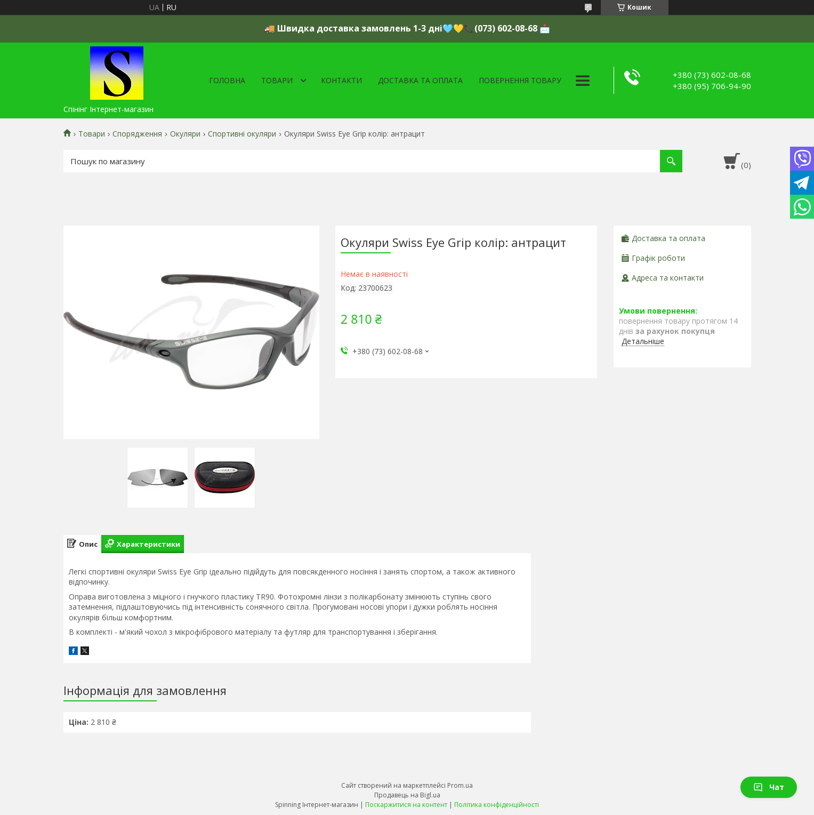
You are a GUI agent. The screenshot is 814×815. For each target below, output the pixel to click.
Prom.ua (460, 785)
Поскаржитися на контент (406, 804)
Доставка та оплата (420, 80)
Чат (768, 787)
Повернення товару (520, 80)
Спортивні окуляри (242, 134)
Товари (277, 80)
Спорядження (137, 134)
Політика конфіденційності (496, 804)
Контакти (341, 80)
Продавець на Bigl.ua (407, 795)
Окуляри (185, 134)
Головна (227, 80)
